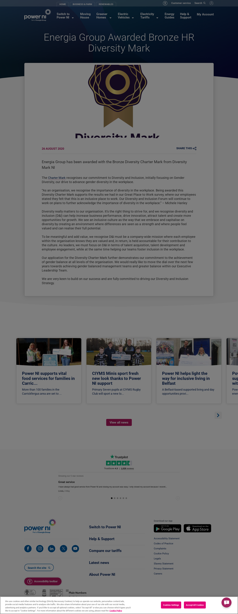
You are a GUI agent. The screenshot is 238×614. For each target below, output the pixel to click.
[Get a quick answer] (226, 602)
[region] (119, 605)
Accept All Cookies (195, 605)
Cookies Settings (171, 605)
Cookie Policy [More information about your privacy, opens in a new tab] (115, 610)
